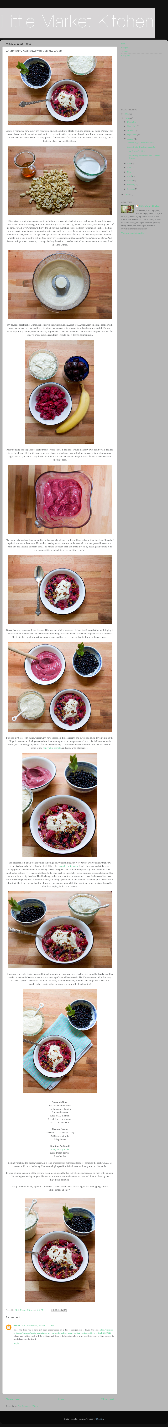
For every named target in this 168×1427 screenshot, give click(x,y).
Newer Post (13, 1399)
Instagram (125, 55)
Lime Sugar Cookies (136, 151)
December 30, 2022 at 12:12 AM (40, 1325)
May (129, 172)
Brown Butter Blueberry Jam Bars (141, 147)
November (132, 126)
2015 (127, 114)
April (129, 176)
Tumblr (124, 51)
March (130, 180)
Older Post (107, 1399)
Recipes (124, 47)
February (131, 184)
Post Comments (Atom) (28, 1406)
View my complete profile (132, 233)
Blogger (99, 1419)
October (131, 130)
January (130, 189)
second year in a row (68, 866)
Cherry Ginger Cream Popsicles (140, 142)
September (132, 134)
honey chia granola (51, 748)
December (132, 122)
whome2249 (19, 1325)
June (129, 167)
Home (60, 1399)
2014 (127, 118)
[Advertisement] (141, 82)
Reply (16, 1343)
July (129, 163)
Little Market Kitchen (149, 206)
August (130, 139)
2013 (127, 194)
